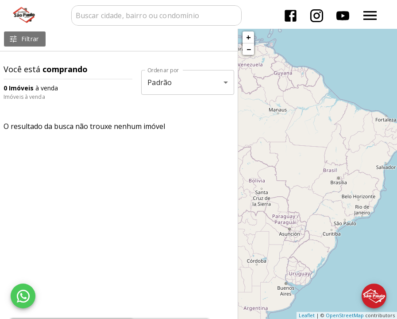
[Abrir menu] (370, 15)
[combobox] (156, 15)
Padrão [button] (159, 82)
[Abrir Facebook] (290, 15)
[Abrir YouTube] (343, 15)
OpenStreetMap (345, 315)
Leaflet (307, 315)
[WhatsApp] (23, 296)
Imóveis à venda (24, 97)
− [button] (249, 49)
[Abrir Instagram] (316, 15)
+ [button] (248, 37)
